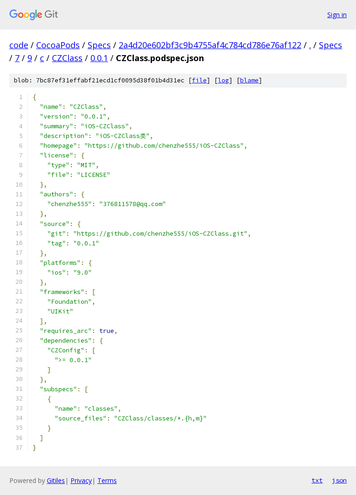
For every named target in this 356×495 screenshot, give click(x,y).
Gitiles (56, 480)
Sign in (337, 14)
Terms (107, 480)
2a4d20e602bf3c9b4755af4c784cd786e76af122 (210, 44)
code (18, 44)
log (223, 80)
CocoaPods (58, 44)
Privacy (81, 480)
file (199, 80)
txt (317, 480)
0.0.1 (99, 57)
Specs (99, 44)
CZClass (67, 57)
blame (249, 80)
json (339, 480)
